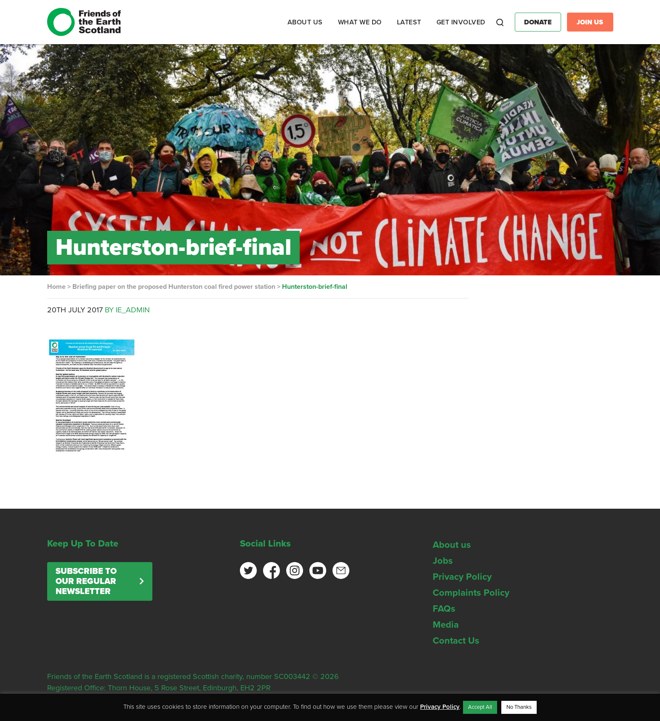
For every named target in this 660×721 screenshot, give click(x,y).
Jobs (443, 560)
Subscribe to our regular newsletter (86, 581)
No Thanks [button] (519, 707)
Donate (538, 22)
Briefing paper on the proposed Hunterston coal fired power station (173, 287)
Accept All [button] (480, 707)
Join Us (590, 22)
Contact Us (456, 640)
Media (446, 624)
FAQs (444, 608)
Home (56, 287)
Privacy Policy (462, 576)
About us (452, 544)
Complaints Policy (471, 592)
